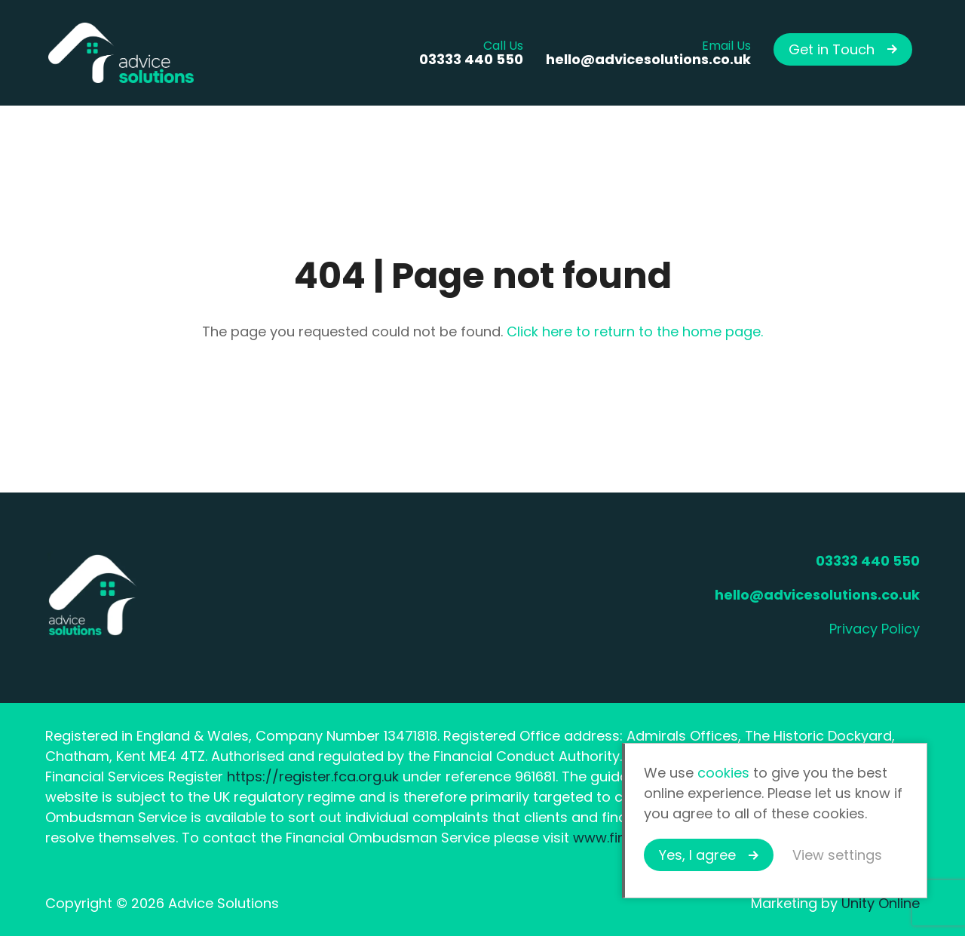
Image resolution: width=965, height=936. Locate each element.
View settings (837, 854)
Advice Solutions (120, 53)
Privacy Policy (874, 628)
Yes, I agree (697, 854)
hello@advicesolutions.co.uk (817, 594)
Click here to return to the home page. (635, 331)
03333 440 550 (868, 560)
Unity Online (880, 903)
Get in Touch (832, 49)
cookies (723, 772)
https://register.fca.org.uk (313, 776)
